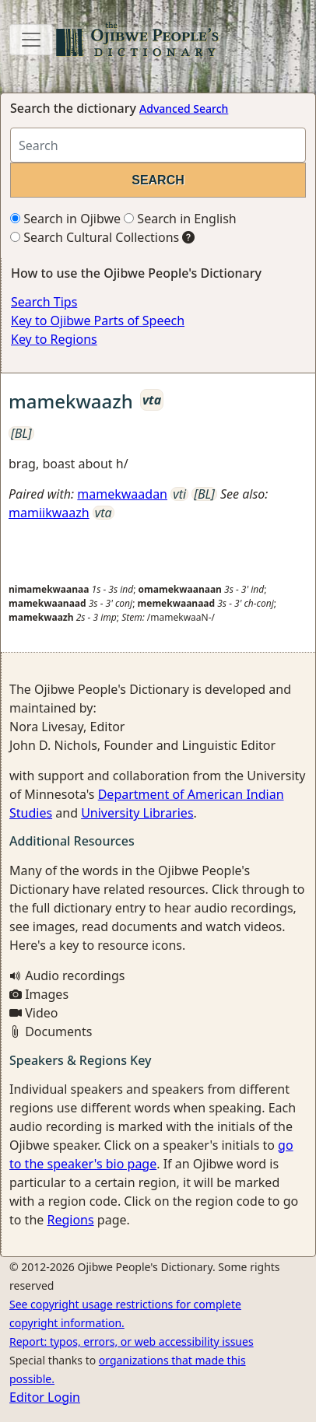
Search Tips (44, 301)
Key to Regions (54, 339)
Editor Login (44, 1397)
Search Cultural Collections (94, 237)
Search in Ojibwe (65, 218)
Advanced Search (183, 108)
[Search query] (158, 145)
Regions (70, 1219)
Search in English (180, 218)
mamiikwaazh (49, 512)
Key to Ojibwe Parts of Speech (97, 320)
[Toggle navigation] (31, 39)
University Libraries (137, 812)
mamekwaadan (122, 494)
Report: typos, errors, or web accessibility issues (131, 1341)
